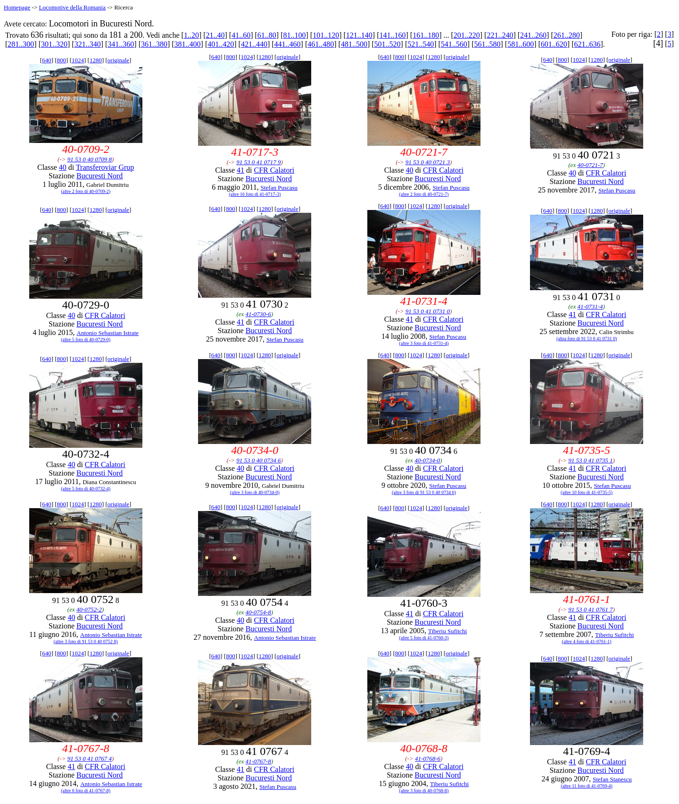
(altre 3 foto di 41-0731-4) (423, 343)
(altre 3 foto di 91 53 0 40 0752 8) (86, 641)
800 (61, 60)
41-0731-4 (590, 306)
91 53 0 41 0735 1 (590, 460)
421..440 (254, 44)
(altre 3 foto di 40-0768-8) (423, 790)
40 (62, 167)
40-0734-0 (427, 460)
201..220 (467, 35)
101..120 (326, 35)
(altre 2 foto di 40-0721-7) (423, 194)
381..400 (187, 44)
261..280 (567, 35)
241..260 (533, 35)
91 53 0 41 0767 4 (89, 758)
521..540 (420, 44)
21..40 (215, 35)
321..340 (88, 44)
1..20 (191, 35)
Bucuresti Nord (99, 176)
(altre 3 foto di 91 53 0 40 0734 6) (424, 492)
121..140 (359, 35)
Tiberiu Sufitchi (447, 631)
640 (46, 60)
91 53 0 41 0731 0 (428, 311)
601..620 (554, 44)
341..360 (121, 44)
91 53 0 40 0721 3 (428, 162)
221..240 (500, 35)
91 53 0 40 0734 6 (258, 460)
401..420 (220, 44)
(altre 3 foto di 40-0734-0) (255, 492)
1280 (96, 60)
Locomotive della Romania (72, 7)
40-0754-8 (258, 612)
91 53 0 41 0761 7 (590, 609)
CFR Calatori (274, 170)
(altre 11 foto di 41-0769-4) (587, 785)
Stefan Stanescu (612, 779)
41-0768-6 (427, 758)
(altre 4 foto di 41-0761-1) (587, 641)
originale (118, 60)
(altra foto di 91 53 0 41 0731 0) (586, 338)
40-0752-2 (89, 609)
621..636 (587, 44)
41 (240, 170)
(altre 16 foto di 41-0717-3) (255, 194)
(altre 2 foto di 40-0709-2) (85, 191)
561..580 (487, 44)
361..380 (154, 44)
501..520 (387, 44)
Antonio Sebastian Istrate (108, 332)
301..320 (54, 44)
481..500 (354, 44)
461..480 (320, 44)
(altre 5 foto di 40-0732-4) (85, 488)
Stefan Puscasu (279, 187)
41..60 (241, 35)
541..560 (454, 44)
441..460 (287, 44)
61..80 (266, 35)
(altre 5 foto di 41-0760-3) (423, 637)
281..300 (21, 44)
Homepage (17, 7)
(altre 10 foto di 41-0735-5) (587, 492)
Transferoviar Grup (105, 167)
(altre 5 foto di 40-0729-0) (85, 339)
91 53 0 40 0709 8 (89, 159)
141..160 (392, 35)
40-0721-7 (590, 164)
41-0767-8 (258, 761)
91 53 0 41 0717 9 (258, 162)
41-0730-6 (258, 314)
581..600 (520, 44)
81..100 (294, 35)
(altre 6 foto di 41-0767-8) (85, 790)
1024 (78, 60)
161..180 (426, 35)
